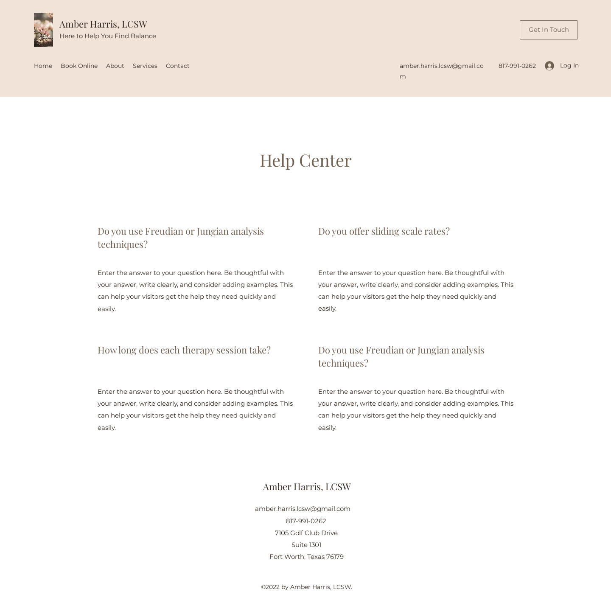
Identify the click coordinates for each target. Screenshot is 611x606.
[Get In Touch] (548, 29)
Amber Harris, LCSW (103, 23)
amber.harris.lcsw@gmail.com (302, 509)
